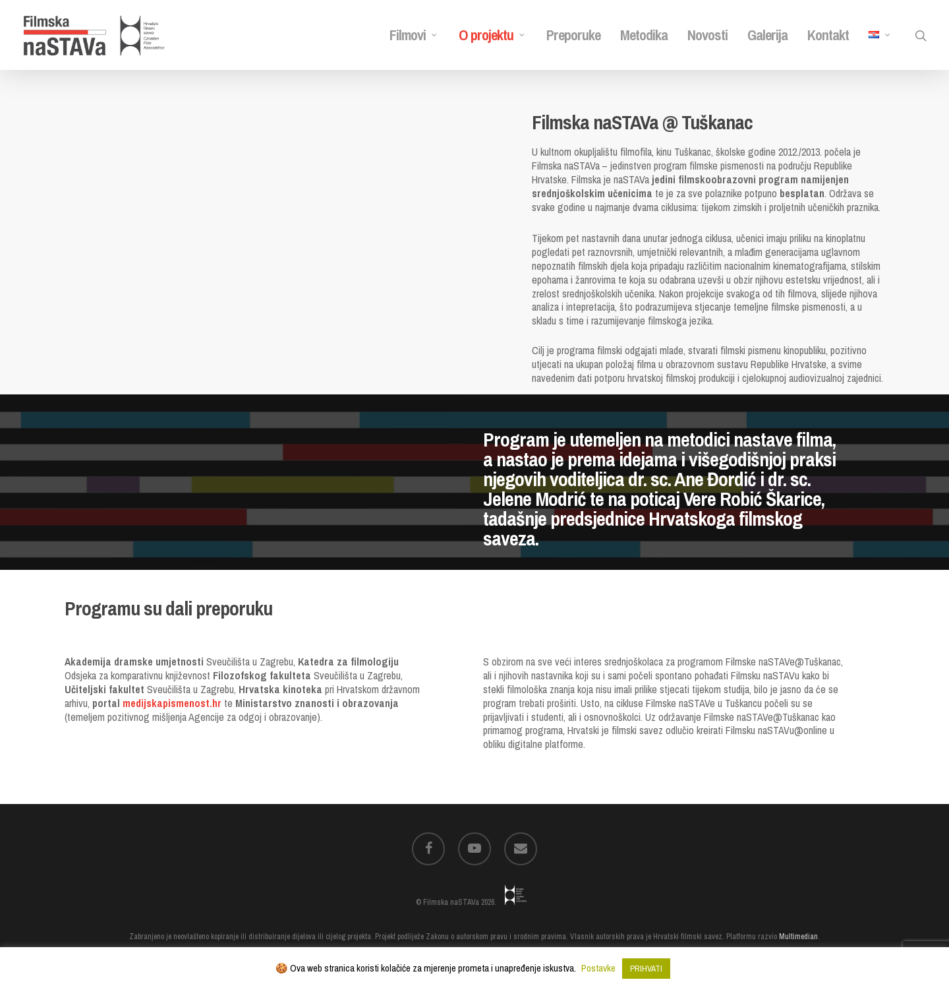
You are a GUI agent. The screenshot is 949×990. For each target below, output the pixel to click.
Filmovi (413, 35)
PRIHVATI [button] (646, 968)
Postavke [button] (598, 968)
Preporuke (573, 35)
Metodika (644, 35)
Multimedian (798, 936)
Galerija (767, 35)
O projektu (492, 35)
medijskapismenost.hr (172, 703)
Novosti (707, 35)
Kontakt (828, 35)
